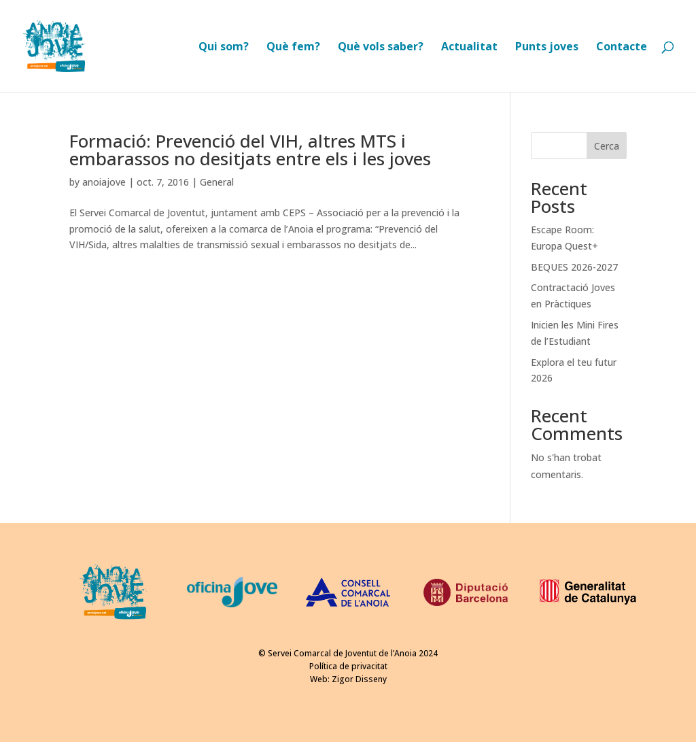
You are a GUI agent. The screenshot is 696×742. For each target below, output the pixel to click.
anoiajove (104, 181)
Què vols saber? (380, 47)
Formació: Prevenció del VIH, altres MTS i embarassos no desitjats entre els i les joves (250, 150)
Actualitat (469, 47)
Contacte (621, 47)
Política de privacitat (348, 666)
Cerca (606, 145)
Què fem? (293, 47)
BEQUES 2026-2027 (574, 266)
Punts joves (546, 47)
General (217, 181)
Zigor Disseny (359, 679)
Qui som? (223, 47)
